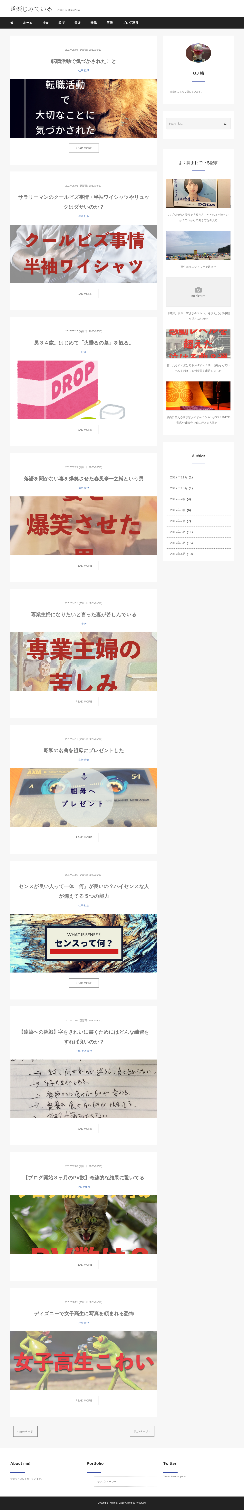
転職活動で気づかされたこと (83, 61)
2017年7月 (178, 521)
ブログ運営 (130, 22)
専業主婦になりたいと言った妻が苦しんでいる (84, 614)
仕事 (80, 70)
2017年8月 (178, 510)
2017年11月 (179, 477)
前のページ (25, 1431)
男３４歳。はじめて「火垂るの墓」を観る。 (84, 342)
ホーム (28, 22)
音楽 (77, 22)
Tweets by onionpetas (174, 1476)
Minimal (114, 1502)
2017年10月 (179, 488)
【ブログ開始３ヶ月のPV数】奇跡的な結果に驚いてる (83, 1177)
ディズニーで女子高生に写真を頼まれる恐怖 (84, 1313)
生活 (80, 216)
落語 (110, 22)
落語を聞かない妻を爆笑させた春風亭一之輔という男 (84, 478)
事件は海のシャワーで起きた (198, 266)
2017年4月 (178, 554)
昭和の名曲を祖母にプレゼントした (84, 750)
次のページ (142, 1431)
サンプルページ (106, 1481)
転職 (94, 22)
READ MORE (83, 148)
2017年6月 (178, 532)
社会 (45, 22)
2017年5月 (178, 543)
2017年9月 (178, 499)
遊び (61, 22)
